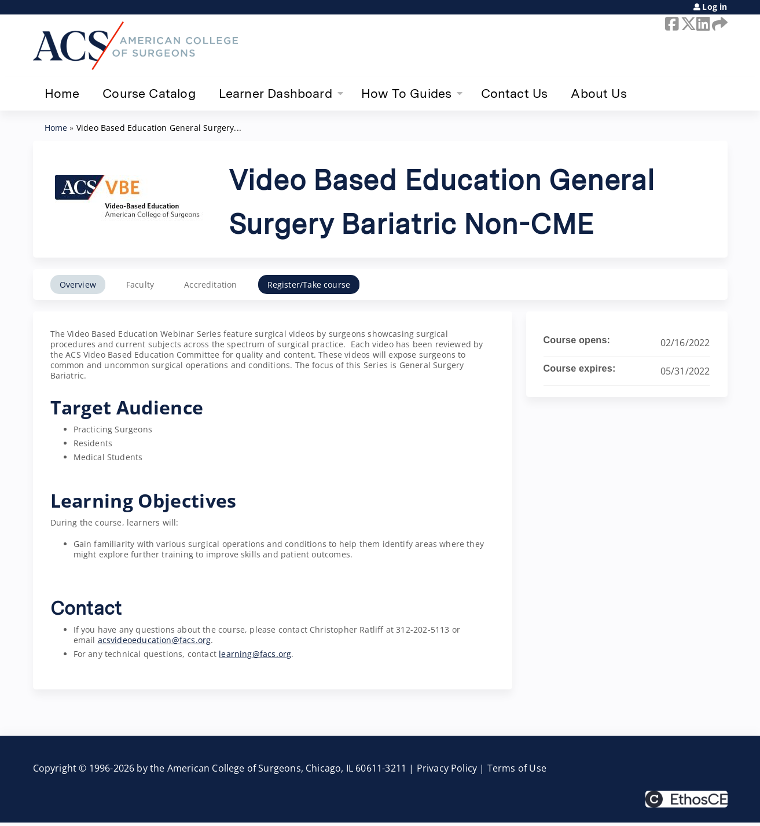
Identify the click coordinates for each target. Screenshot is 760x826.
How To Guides (406, 93)
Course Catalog (149, 93)
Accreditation (210, 284)
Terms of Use (516, 768)
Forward (718, 23)
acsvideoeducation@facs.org (154, 639)
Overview (78, 284)
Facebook (671, 23)
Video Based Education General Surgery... (158, 127)
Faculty (140, 284)
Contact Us (514, 93)
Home (62, 93)
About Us (598, 93)
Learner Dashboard (275, 93)
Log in (714, 7)
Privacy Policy (447, 768)
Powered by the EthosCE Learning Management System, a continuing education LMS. (686, 799)
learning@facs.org (255, 653)
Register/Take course (309, 284)
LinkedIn (702, 23)
